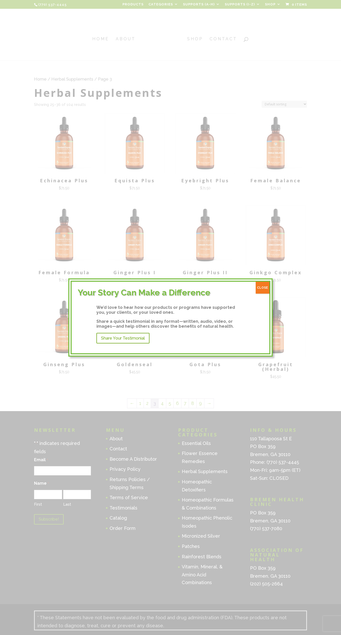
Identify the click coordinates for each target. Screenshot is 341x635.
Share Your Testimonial (123, 338)
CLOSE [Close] (262, 287)
